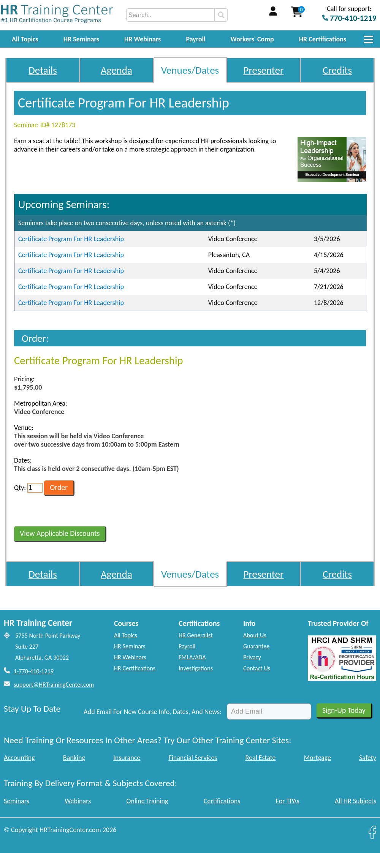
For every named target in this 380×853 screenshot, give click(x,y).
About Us (254, 635)
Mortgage (317, 757)
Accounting (19, 757)
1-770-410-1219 (34, 671)
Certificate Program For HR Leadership (71, 239)
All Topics (25, 39)
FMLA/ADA (192, 657)
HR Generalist (195, 635)
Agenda (116, 70)
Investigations (196, 668)
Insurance (126, 757)
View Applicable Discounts (60, 533)
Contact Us (256, 668)
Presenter (264, 70)
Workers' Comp (252, 39)
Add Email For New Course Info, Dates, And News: (153, 712)
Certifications (222, 801)
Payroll (195, 39)
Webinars (78, 801)
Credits (337, 70)
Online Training (147, 801)
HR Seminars (81, 39)
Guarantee (256, 646)
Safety (367, 757)
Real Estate (260, 757)
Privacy (252, 657)
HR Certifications (322, 39)
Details (42, 70)
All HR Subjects (355, 801)
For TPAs (287, 801)
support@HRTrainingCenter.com (54, 684)
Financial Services (192, 757)
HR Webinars (142, 39)
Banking (74, 757)
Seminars (16, 801)
